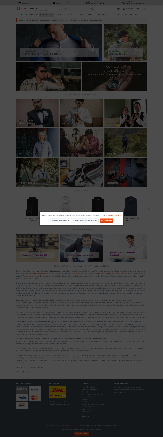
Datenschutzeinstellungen (60, 221)
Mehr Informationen (114, 215)
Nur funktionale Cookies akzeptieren (84, 221)
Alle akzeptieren (106, 221)
